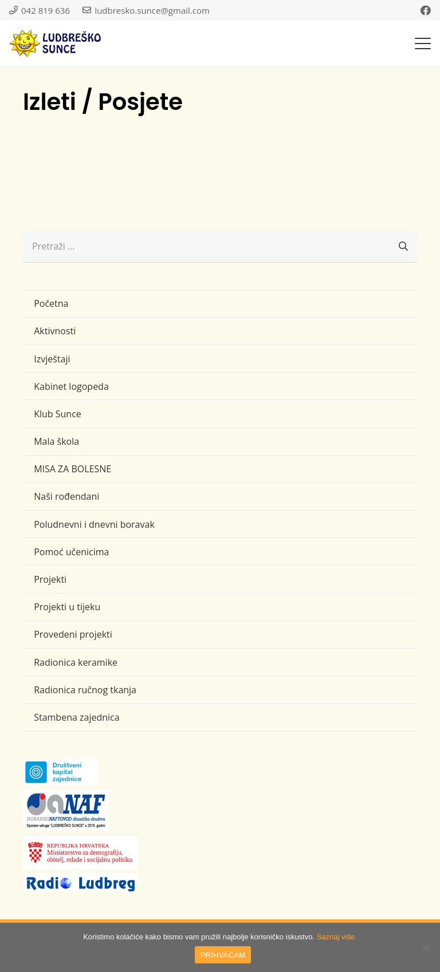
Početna (51, 303)
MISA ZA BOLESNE (72, 469)
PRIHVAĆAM (223, 955)
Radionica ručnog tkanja (85, 689)
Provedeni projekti (73, 634)
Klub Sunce (57, 414)
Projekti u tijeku (67, 606)
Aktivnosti (55, 331)
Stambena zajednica (76, 717)
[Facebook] (426, 10)
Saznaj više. (337, 937)
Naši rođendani (66, 496)
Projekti (50, 579)
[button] (422, 43)
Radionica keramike (75, 662)
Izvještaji (52, 359)
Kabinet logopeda (71, 386)
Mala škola (56, 441)
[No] (425, 947)
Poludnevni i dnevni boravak (94, 524)
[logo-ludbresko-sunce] (55, 43)
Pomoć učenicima (71, 552)
